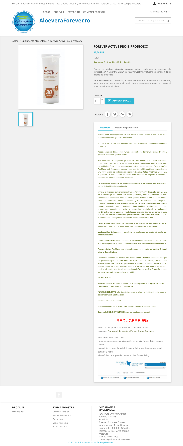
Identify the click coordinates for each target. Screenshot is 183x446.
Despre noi (58, 419)
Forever (59, 12)
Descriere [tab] (105, 127)
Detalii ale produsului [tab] (126, 127)
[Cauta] (153, 20)
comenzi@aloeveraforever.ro (114, 439)
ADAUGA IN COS (119, 101)
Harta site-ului (60, 426)
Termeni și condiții (62, 415)
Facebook (59, 395)
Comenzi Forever (94, 12)
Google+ (122, 114)
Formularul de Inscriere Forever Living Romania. (131, 331)
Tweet (115, 114)
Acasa (46, 12)
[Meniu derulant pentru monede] (166, 12)
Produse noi (18, 411)
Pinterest (130, 114)
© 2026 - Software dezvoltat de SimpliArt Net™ (91, 442)
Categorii (73, 12)
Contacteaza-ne (60, 422)
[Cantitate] (97, 101)
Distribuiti (107, 114)
